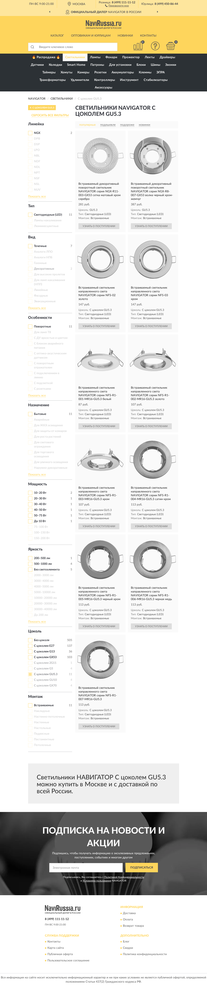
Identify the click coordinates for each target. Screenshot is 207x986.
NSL (36, 184)
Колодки (55, 64)
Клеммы (145, 72)
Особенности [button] (40, 318)
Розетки (100, 72)
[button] (117, 5)
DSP (37, 144)
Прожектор (131, 57)
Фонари (111, 57)
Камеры (83, 72)
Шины (155, 64)
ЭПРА (160, 72)
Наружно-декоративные (50, 467)
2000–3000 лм (43, 575)
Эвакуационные (45, 301)
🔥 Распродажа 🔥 (46, 57)
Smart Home (76, 64)
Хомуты (66, 72)
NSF (37, 178)
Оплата (128, 919)
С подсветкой (43, 383)
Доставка (129, 913)
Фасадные (41, 295)
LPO (37, 150)
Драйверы (167, 57)
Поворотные (42, 326)
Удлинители (80, 80)
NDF (37, 161)
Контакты (148, 35)
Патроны (97, 64)
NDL (37, 167)
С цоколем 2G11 (45, 662)
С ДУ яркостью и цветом (51, 338)
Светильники (75, 57)
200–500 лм (42, 558)
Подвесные (41, 733)
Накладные (42, 711)
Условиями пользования (97, 880)
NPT (37, 172)
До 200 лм (41, 615)
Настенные (41, 722)
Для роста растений (47, 436)
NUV (37, 189)
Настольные (42, 728)
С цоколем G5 (43, 668)
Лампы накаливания (47, 220)
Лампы (95, 57)
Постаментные (44, 739)
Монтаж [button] (35, 697)
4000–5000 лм (43, 586)
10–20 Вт (40, 492)
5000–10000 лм (44, 592)
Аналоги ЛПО (43, 251)
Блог (126, 941)
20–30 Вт (40, 498)
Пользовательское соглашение (68, 960)
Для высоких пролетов (49, 274)
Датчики (37, 64)
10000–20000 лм (45, 598)
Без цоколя (41, 640)
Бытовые (40, 414)
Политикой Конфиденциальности (124, 877)
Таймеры (49, 72)
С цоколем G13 (44, 651)
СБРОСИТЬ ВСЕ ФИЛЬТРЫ (50, 115)
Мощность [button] (37, 484)
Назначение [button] (38, 405)
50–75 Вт (40, 515)
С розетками (42, 388)
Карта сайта (55, 947)
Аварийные (41, 419)
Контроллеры (104, 80)
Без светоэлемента (47, 569)
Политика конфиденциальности (145, 954)
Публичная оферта (60, 954)
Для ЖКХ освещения (48, 425)
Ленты (150, 57)
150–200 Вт (42, 538)
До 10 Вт (40, 521)
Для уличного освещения (51, 462)
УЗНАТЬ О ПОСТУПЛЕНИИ (99, 226)
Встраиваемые (44, 705)
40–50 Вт (40, 509)
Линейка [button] (36, 124)
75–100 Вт (41, 526)
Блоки (141, 64)
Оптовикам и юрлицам (91, 35)
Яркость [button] (35, 549)
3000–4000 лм (43, 580)
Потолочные (42, 745)
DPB (37, 138)
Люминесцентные (46, 226)
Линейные (41, 290)
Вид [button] (31, 237)
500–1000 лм (43, 563)
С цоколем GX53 (45, 657)
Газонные (40, 263)
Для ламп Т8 (42, 332)
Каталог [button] (57, 35)
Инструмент (129, 80)
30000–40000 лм (45, 609)
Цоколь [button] (35, 631)
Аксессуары (103, 87)
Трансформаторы (52, 80)
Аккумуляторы (123, 72)
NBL (37, 155)
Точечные (40, 246)
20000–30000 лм (45, 603)
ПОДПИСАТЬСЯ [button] (141, 867)
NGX (37, 133)
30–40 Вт (40, 504)
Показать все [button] (37, 196)
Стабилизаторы (156, 80)
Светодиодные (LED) (48, 214)
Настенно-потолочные (49, 716)
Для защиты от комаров (50, 431)
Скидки (128, 947)
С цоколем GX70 (45, 685)
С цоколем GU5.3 (45, 674)
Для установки (120, 64)
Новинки (125, 35)
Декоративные (44, 268)
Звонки (170, 64)
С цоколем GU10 (45, 679)
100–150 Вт (42, 532)
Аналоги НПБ (43, 257)
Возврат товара (133, 925)
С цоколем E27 (44, 645)
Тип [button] (31, 206)
